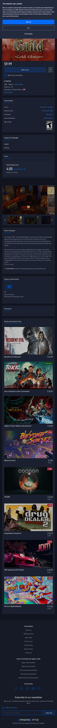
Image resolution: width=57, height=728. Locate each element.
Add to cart (25, 70)
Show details (29, 34)
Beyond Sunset (9, 460)
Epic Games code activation (28, 670)
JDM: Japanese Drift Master (14, 570)
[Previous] (5, 220)
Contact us (28, 653)
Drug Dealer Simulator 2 (12, 533)
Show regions (8, 92)
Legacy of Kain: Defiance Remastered (17, 426)
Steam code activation (29, 666)
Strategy (50, 107)
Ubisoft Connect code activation (28, 678)
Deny (28, 28)
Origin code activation (28, 663)
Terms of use (28, 641)
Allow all (28, 22)
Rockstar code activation (28, 674)
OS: (5, 292)
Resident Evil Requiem (12, 357)
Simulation (43, 107)
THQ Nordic (49, 114)
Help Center (28, 638)
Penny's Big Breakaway (12, 606)
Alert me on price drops (15, 75)
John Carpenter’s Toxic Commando (16, 391)
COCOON (7, 497)
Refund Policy (28, 649)
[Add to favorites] (50, 70)
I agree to (11, 707)
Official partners (29, 634)
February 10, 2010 (47, 111)
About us (28, 630)
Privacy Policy (28, 645)
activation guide (18, 84)
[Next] (52, 220)
